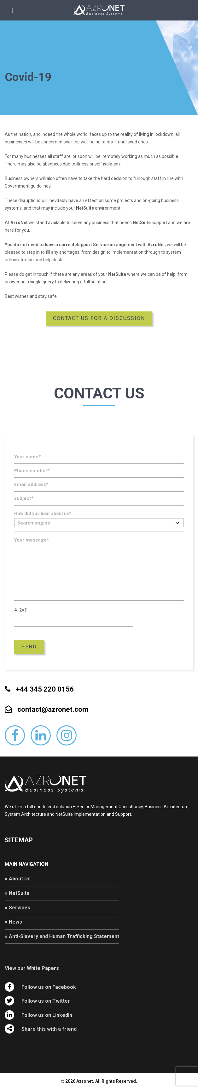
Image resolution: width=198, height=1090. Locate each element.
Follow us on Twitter (45, 1001)
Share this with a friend (49, 1029)
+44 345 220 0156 (45, 689)
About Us (20, 879)
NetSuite (19, 893)
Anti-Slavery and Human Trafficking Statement (64, 936)
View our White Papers (32, 968)
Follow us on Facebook (48, 987)
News (15, 922)
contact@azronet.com (52, 709)
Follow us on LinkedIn (46, 1015)
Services (19, 908)
